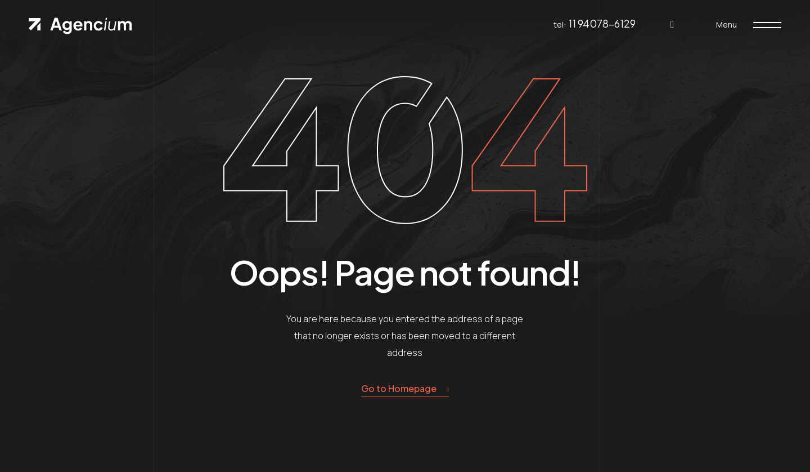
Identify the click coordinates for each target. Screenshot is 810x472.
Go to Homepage (405, 389)
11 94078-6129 (602, 23)
